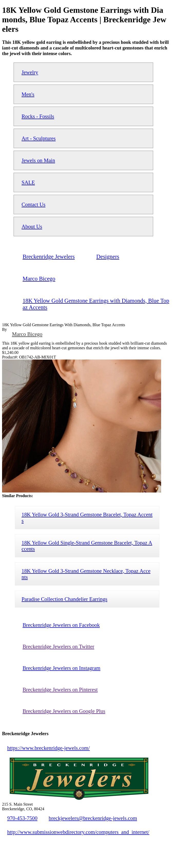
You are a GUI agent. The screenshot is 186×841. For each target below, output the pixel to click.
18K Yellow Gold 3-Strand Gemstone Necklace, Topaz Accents (86, 574)
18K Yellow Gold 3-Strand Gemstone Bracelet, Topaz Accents (87, 517)
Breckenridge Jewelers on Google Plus (64, 711)
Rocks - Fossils (38, 116)
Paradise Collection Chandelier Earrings (64, 599)
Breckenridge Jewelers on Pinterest (60, 689)
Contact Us (33, 204)
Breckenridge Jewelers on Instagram (61, 668)
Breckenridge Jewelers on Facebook (61, 625)
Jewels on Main (38, 160)
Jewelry (30, 72)
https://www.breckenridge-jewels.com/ (48, 748)
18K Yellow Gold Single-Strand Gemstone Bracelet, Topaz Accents (87, 546)
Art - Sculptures (39, 138)
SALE (28, 182)
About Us (32, 226)
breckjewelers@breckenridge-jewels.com (93, 818)
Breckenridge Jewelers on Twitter (58, 646)
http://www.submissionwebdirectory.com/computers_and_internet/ (78, 832)
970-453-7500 (22, 818)
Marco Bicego (27, 334)
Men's (28, 94)
